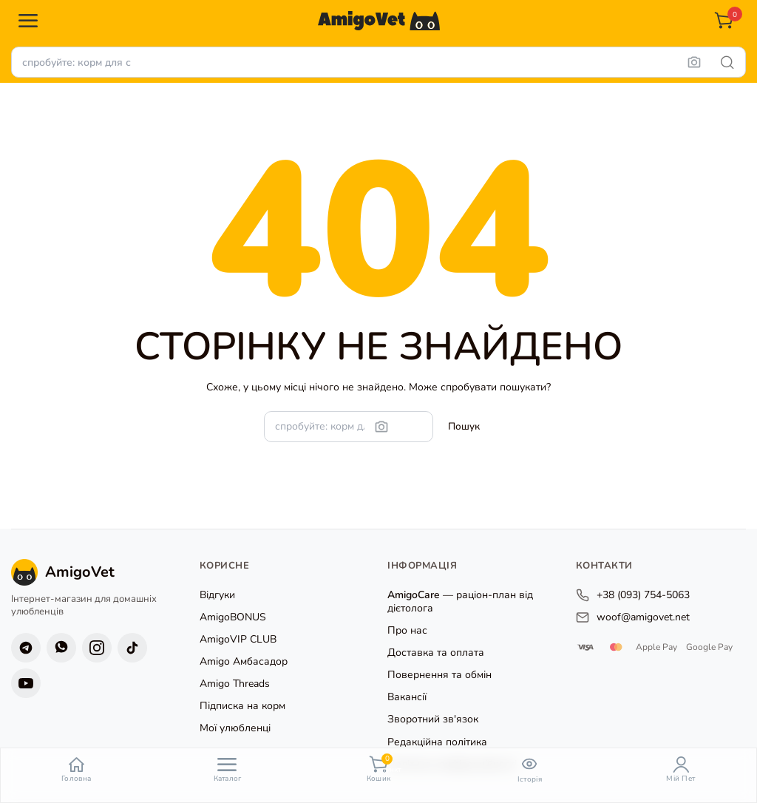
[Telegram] (26, 648)
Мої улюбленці (235, 728)
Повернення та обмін (439, 675)
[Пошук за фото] (694, 62)
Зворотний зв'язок (432, 719)
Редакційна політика (437, 742)
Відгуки (217, 595)
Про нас (407, 630)
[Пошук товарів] (378, 62)
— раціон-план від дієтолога (460, 601)
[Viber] (61, 648)
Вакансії (407, 697)
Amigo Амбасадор (244, 661)
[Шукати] (727, 62)
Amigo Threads (235, 684)
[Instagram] (97, 648)
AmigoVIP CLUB (238, 639)
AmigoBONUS (233, 617)
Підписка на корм (242, 706)
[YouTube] (26, 683)
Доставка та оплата (435, 653)
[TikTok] (132, 648)
